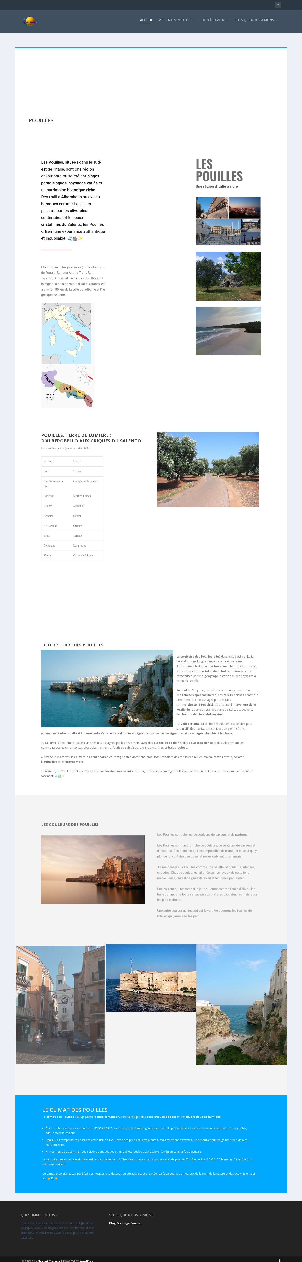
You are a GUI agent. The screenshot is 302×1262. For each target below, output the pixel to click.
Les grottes (79, 541)
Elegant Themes (49, 1257)
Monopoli (78, 502)
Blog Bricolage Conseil (125, 1219)
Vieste (47, 551)
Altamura (49, 457)
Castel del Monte (83, 551)
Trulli (47, 532)
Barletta (48, 492)
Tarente (77, 532)
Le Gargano (50, 522)
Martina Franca (82, 492)
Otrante (77, 522)
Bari (46, 467)
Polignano (49, 541)
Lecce (76, 457)
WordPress (87, 1257)
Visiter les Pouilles (175, 23)
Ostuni (77, 512)
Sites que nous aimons (254, 23)
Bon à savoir (213, 23)
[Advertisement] (151, 75)
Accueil (146, 23)
